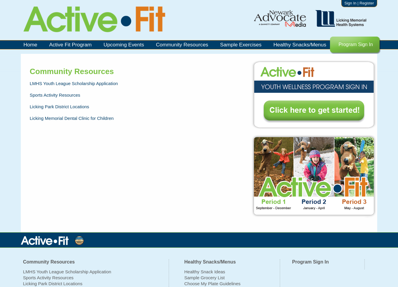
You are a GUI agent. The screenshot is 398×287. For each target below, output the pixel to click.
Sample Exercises (240, 45)
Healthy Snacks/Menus (299, 45)
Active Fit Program (70, 45)
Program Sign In (356, 44)
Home (30, 45)
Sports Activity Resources (48, 277)
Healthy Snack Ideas (204, 271)
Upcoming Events (124, 45)
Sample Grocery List (204, 277)
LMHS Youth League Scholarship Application (67, 271)
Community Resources (182, 45)
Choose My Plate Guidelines (212, 283)
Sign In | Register (359, 3)
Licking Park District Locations (53, 283)
